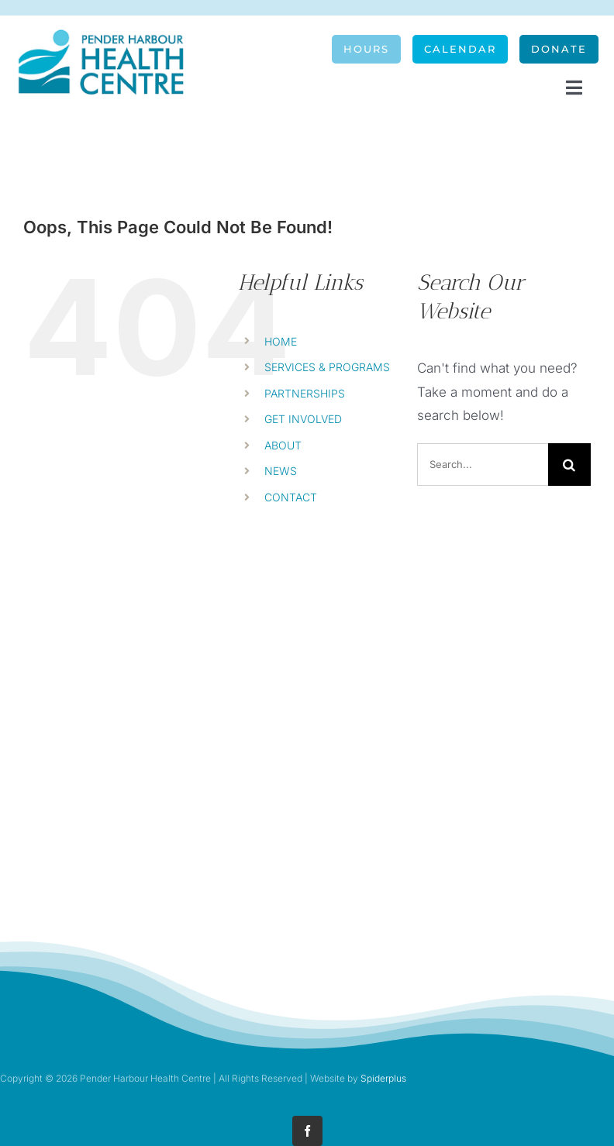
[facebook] (307, 1131)
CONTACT (290, 497)
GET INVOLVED (303, 418)
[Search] (569, 464)
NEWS (280, 470)
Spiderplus (383, 1078)
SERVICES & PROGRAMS (327, 366)
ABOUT (283, 445)
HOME (280, 341)
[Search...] (482, 464)
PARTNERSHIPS (304, 393)
